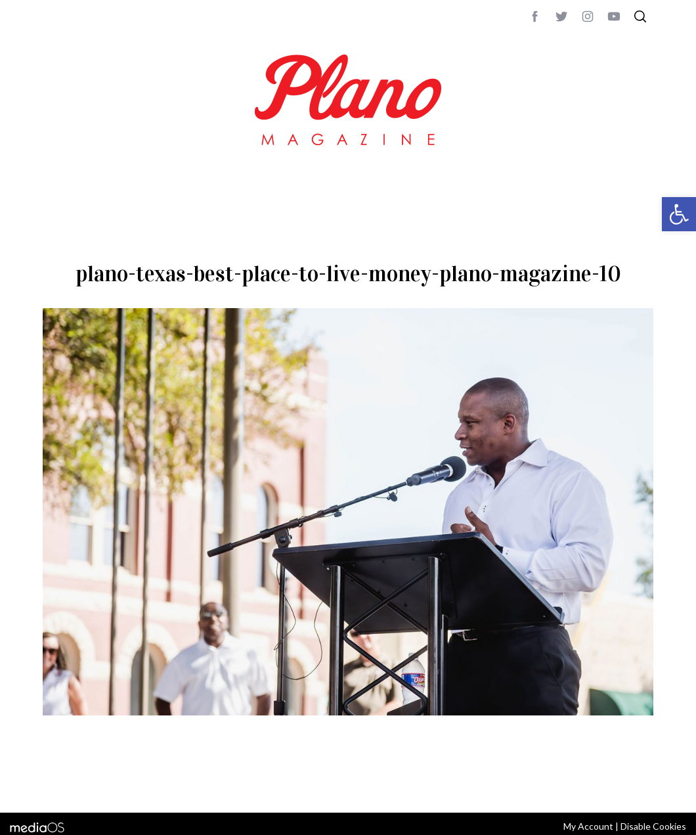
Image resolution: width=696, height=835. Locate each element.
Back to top (617, 785)
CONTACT (95, 785)
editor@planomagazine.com (436, 785)
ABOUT (57, 785)
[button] (679, 214)
